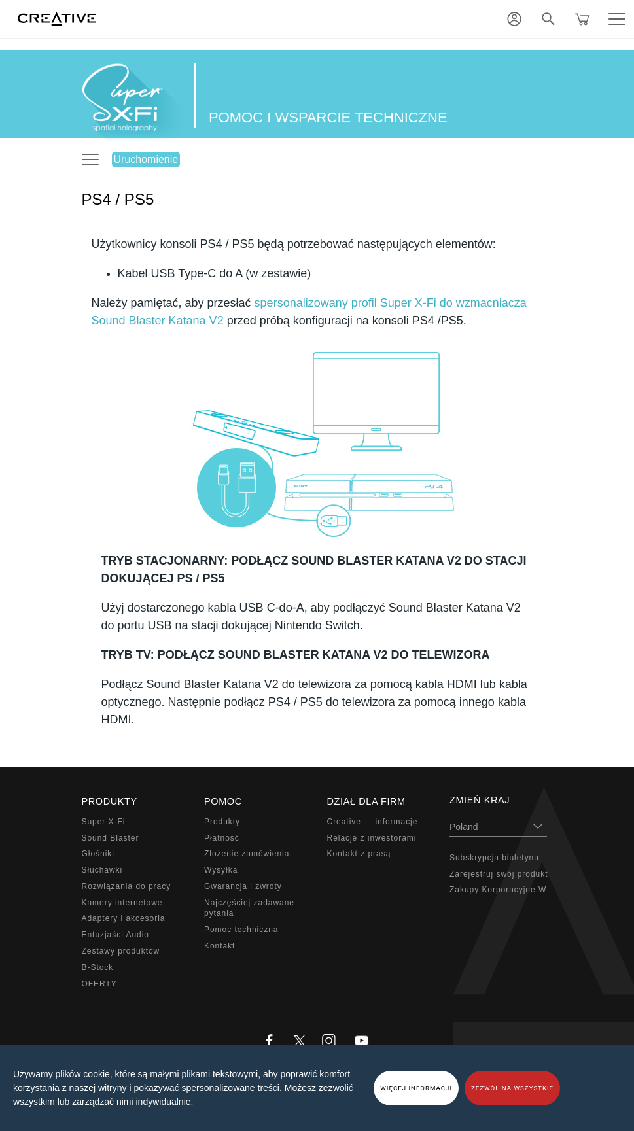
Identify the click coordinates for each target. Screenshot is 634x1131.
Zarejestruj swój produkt (498, 874)
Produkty (222, 821)
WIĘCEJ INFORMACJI (416, 1088)
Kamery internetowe (122, 902)
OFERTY (99, 983)
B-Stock (98, 967)
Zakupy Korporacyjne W (497, 889)
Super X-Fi (104, 821)
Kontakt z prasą (359, 853)
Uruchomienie (146, 159)
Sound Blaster (110, 838)
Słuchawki (102, 870)
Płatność (221, 838)
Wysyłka (221, 870)
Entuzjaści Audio (115, 934)
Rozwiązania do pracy (126, 886)
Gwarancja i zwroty (243, 886)
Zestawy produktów (121, 951)
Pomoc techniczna (241, 929)
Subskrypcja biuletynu (494, 857)
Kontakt (219, 945)
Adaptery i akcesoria (124, 918)
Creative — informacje (372, 821)
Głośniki (98, 853)
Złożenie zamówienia (246, 853)
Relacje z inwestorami (372, 838)
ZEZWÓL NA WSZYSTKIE (512, 1088)
